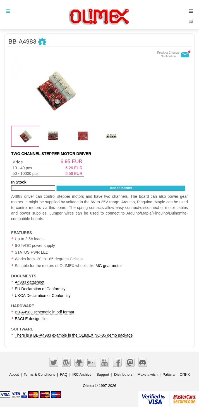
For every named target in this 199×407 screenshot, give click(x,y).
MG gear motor (108, 265)
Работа (169, 374)
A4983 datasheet (29, 282)
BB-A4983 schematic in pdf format (44, 312)
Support (103, 374)
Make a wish (148, 374)
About (14, 374)
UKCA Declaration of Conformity (43, 295)
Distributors (123, 374)
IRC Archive (82, 374)
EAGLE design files (32, 318)
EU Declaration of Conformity (40, 289)
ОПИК (184, 374)
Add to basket (121, 188)
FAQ (63, 374)
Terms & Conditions (39, 374)
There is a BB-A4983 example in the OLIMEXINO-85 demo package (74, 335)
